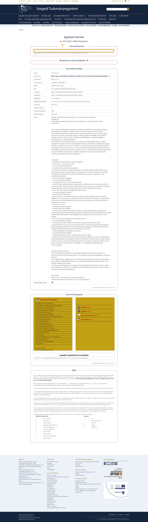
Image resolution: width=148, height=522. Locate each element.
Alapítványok (50, 486)
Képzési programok (90, 315)
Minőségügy (50, 498)
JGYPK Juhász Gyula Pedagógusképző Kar (46, 330)
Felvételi (50, 459)
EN (128, 1)
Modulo (41, 1)
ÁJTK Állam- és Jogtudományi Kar (44, 303)
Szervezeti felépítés (52, 480)
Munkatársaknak (104, 25)
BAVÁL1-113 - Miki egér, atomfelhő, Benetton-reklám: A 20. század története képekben (61, 358)
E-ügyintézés (50, 485)
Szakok (86, 311)
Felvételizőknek (61, 25)
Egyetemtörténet (51, 501)
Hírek (48, 468)
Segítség (127, 514)
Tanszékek (86, 319)
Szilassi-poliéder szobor (29, 16)
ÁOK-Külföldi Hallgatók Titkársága (44, 310)
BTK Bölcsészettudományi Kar (60, 101)
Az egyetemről (52, 473)
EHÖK (76, 485)
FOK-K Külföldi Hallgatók (42, 321)
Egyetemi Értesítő (52, 506)
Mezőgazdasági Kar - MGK (25, 477)
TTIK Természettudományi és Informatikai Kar (47, 336)
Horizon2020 (78, 463)
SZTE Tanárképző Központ (25, 484)
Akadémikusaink (51, 489)
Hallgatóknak (91, 25)
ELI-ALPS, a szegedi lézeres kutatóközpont (58, 496)
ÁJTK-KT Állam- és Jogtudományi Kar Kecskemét (48, 305)
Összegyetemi (39, 343)
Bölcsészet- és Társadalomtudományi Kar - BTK (31, 464)
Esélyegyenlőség (51, 483)
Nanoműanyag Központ (97, 16)
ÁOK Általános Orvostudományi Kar (45, 308)
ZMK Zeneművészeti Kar (42, 339)
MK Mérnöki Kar (39, 334)
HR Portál (102, 19)
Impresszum (120, 514)
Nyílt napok (50, 466)
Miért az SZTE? (50, 464)
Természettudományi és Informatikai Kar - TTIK (31, 482)
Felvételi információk (52, 461)
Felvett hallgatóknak (76, 25)
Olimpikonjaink (51, 493)
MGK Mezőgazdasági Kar (42, 332)
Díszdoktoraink (51, 491)
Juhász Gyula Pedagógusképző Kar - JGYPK (30, 474)
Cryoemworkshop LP (62, 16)
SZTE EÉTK (112, 19)
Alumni (115, 25)
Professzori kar (51, 488)
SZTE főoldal (22, 1)
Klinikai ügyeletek (79, 475)
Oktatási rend (124, 25)
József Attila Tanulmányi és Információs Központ (88, 484)
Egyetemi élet (57, 22)
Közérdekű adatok (24, 3)
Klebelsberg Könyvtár (81, 482)
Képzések (49, 463)
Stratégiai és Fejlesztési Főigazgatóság (80, 19)
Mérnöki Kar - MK (23, 476)
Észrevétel (58, 1)
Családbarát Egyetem (52, 494)
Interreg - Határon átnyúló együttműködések (87, 461)
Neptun (29, 1)
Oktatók (86, 307)
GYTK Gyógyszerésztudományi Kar (44, 325)
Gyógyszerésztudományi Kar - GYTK (28, 473)
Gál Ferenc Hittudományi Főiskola (44, 349)
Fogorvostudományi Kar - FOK (27, 469)
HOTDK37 (58, 19)
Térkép (77, 487)
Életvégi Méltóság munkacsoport (38, 19)
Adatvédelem (75, 1)
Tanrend (21, 29)
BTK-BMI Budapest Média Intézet (44, 314)
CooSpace (35, 1)
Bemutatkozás (51, 478)
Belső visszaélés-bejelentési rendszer (56, 507)
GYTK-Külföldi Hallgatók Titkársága (44, 328)
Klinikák (77, 473)
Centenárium (50, 502)
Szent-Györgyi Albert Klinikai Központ (85, 472)
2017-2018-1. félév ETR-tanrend (75, 41)
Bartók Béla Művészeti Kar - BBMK (27, 463)
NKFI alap (77, 464)
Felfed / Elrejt (88, 60)
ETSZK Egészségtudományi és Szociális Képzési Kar (49, 316)
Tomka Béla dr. (56, 98)
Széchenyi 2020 (79, 466)
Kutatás (37, 22)
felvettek (35, 25)
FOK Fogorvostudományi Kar (43, 319)
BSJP (20, 19)
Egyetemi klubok (79, 480)
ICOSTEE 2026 (46, 16)
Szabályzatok (50, 499)
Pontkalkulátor (51, 469)
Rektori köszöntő (51, 475)
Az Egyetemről (104, 22)
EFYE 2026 (112, 16)
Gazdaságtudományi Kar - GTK (26, 471)
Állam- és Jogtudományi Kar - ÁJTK (28, 461)
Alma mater (123, 16)
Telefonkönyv (66, 1)
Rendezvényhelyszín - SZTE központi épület (86, 488)
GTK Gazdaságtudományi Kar (43, 323)
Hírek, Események (72, 22)
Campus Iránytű (79, 16)
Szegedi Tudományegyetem (57, 9)
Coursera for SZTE (49, 1)
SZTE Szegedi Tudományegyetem (44, 341)
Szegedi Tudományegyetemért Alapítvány (58, 476)
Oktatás (46, 22)
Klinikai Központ (47, 25)
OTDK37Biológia (25, 22)
